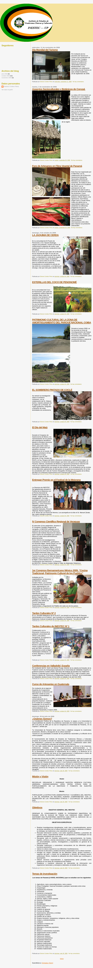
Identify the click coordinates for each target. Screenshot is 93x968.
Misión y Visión (40, 776)
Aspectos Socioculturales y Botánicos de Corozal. (58, 89)
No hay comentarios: (78, 81)
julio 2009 (4, 74)
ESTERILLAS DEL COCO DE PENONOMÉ (54, 282)
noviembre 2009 (7, 77)
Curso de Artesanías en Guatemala (50, 684)
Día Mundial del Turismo (45, 49)
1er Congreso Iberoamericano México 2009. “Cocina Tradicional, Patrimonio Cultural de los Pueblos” (59, 572)
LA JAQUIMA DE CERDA (45, 235)
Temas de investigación (44, 873)
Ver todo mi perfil (7, 90)
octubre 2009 (6, 75)
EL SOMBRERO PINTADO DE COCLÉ (52, 389)
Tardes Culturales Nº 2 (44, 613)
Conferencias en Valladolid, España (51, 665)
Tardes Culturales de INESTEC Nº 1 (50, 626)
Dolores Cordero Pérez (11, 86)
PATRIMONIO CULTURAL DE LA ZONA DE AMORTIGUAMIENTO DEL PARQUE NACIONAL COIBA (61, 321)
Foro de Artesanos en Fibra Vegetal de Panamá (57, 166)
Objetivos (37, 807)
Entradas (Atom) (47, 963)
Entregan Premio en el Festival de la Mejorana (56, 479)
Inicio (62, 959)
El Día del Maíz (39, 427)
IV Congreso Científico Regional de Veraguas (56, 521)
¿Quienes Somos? (42, 718)
